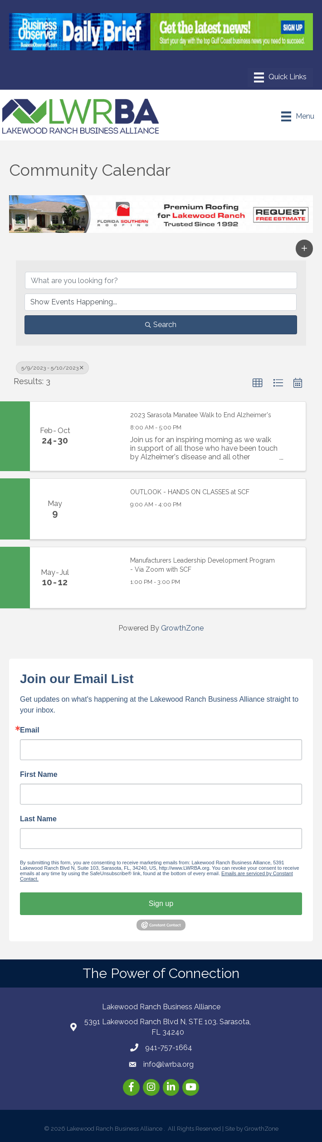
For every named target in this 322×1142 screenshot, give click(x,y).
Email (29, 730)
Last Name (38, 819)
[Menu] (280, 77)
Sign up (161, 903)
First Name (39, 774)
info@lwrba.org (168, 1064)
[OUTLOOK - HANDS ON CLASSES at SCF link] (100, 509)
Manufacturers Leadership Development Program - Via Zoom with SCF (202, 565)
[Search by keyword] (161, 280)
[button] (304, 248)
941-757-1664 (168, 1047)
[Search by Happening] (160, 302)
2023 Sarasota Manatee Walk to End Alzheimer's (200, 415)
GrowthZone (182, 628)
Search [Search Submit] (160, 324)
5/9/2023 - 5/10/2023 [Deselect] (52, 368)
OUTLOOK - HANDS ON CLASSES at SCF (189, 492)
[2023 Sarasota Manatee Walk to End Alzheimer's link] (100, 436)
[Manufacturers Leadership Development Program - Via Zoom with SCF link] (100, 577)
